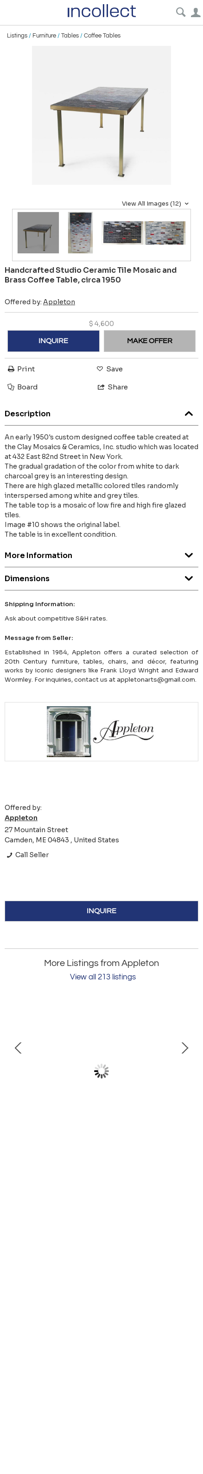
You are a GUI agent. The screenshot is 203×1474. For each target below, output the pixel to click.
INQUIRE (53, 341)
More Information (101, 553)
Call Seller (27, 855)
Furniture (44, 35)
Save (109, 368)
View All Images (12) (156, 203)
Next (184, 1071)
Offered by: (40, 302)
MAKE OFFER (149, 341)
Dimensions (101, 576)
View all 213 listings (103, 977)
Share (112, 387)
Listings (17, 35)
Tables (70, 35)
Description (101, 411)
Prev (18, 1071)
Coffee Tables (102, 35)
